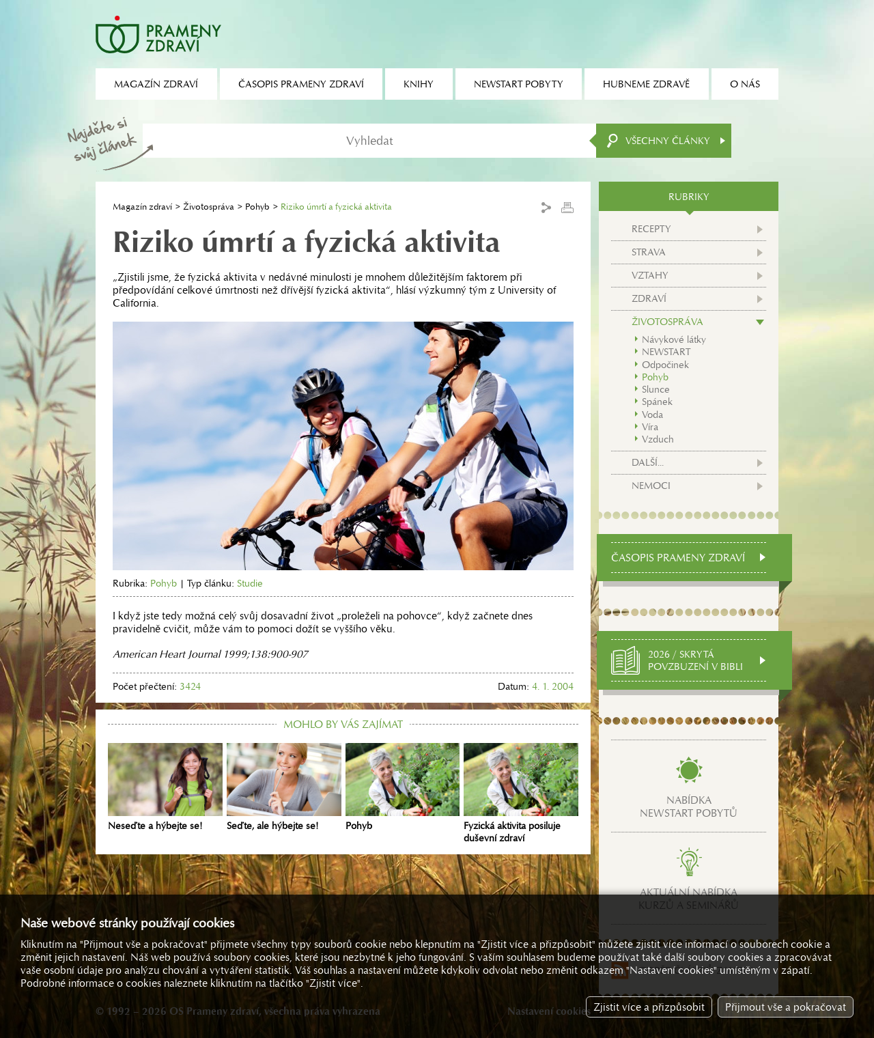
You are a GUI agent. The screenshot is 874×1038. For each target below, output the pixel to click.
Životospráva (208, 206)
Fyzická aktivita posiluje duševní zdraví (521, 793)
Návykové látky (674, 339)
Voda (652, 414)
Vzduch (658, 439)
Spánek (657, 401)
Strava (649, 252)
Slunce (656, 389)
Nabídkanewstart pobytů (688, 806)
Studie (250, 583)
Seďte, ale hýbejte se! (284, 787)
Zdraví (649, 298)
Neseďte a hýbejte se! (165, 787)
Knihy (419, 84)
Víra (650, 427)
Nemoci (651, 485)
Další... (648, 462)
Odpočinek (665, 365)
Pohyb (257, 206)
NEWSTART (666, 352)
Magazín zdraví (142, 206)
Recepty (651, 229)
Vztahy (650, 275)
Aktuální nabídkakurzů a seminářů (688, 899)
